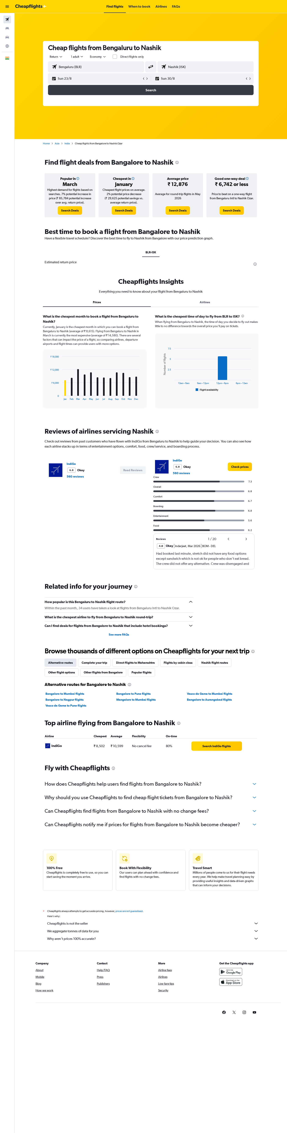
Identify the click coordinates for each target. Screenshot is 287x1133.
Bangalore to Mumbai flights (64, 693)
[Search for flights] (7, 19)
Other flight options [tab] (61, 672)
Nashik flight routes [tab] (214, 662)
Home (46, 143)
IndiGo (71, 463)
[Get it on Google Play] (230, 972)
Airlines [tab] (205, 302)
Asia (57, 143)
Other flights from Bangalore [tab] (103, 672)
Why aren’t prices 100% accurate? (153, 938)
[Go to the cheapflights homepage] (31, 6)
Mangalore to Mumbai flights (136, 699)
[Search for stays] (7, 28)
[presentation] (177, 162)
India (67, 143)
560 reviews (75, 476)
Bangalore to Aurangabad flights (209, 699)
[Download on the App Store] (230, 982)
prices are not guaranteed (129, 911)
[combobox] (56, 57)
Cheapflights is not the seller (153, 923)
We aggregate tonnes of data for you (153, 931)
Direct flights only (132, 56)
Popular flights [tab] (141, 672)
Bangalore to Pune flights (133, 693)
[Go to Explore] (7, 46)
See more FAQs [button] (119, 634)
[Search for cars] (7, 37)
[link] (70, 210)
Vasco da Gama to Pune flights (65, 705)
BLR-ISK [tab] (151, 252)
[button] (7, 6)
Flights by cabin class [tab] (178, 662)
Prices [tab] (97, 302)
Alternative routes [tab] (60, 662)
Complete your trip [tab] (94, 662)
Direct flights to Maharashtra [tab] (135, 662)
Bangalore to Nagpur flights (64, 699)
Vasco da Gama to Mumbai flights (209, 693)
